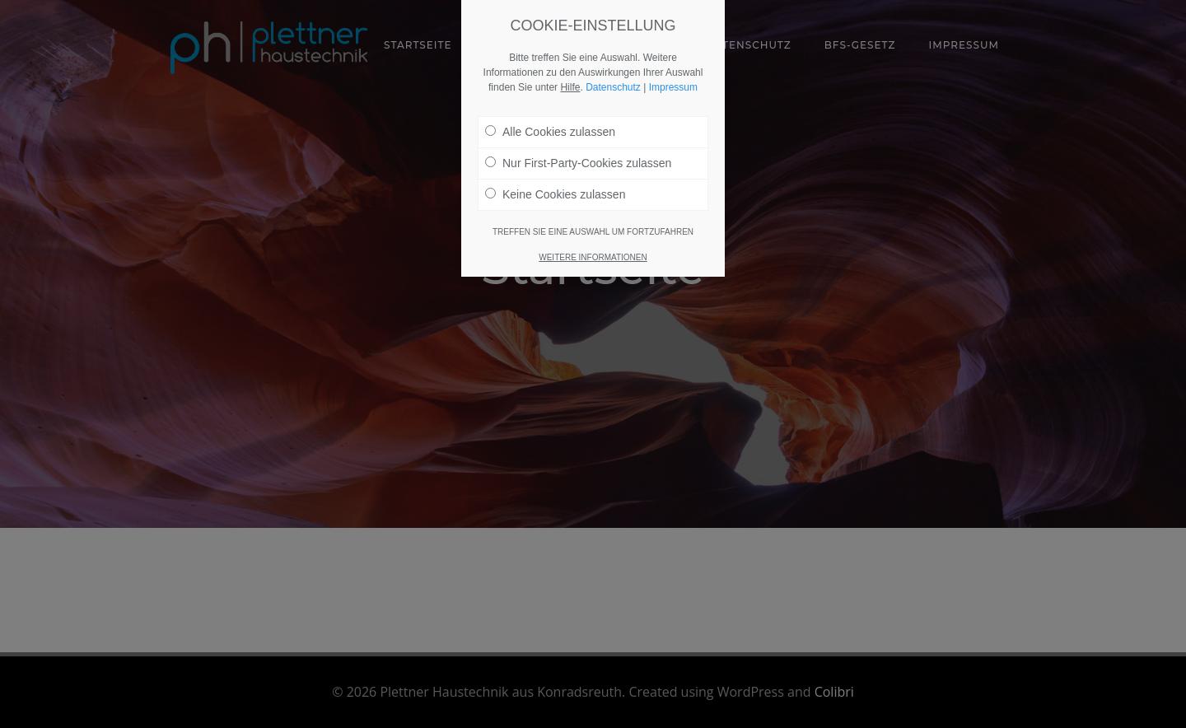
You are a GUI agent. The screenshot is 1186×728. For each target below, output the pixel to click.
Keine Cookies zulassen (555, 187)
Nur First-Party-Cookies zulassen (578, 155)
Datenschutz (613, 80)
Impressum (673, 80)
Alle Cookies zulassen (550, 124)
